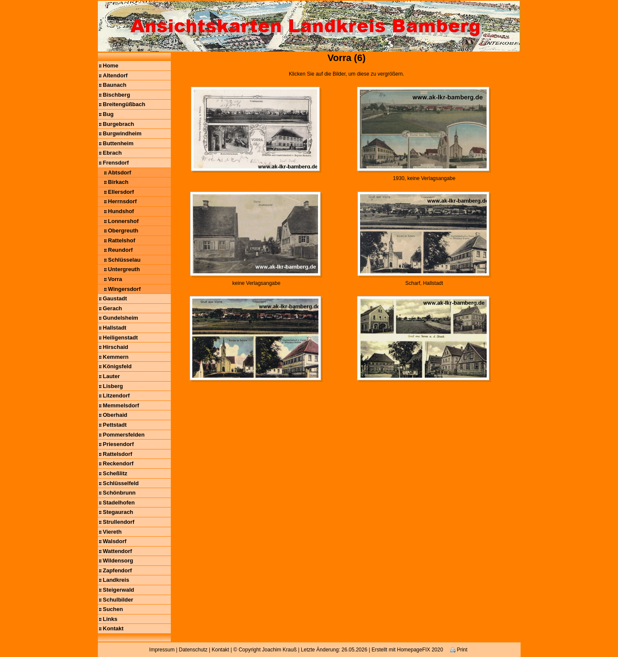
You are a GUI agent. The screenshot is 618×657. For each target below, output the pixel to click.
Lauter (111, 376)
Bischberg (116, 95)
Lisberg (113, 386)
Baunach (115, 85)
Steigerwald (118, 590)
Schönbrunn (119, 492)
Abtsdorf (119, 172)
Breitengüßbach (124, 104)
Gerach (112, 308)
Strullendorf (119, 522)
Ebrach (112, 153)
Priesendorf (118, 444)
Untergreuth (124, 269)
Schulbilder (118, 599)
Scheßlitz (115, 473)
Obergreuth (123, 230)
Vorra (115, 279)
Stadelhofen (119, 502)
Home (110, 65)
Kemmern (116, 357)
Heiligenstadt (120, 337)
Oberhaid (115, 415)
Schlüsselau (124, 260)
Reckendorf (118, 463)
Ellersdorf (121, 192)
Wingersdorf (124, 289)
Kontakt (113, 628)
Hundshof (121, 211)
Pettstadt (115, 425)
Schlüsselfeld (121, 483)
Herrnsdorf (122, 201)
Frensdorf (116, 162)
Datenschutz (193, 650)
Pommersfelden (124, 434)
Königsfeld (117, 366)
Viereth (112, 532)
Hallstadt (115, 327)
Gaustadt (115, 298)
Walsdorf (115, 541)
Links (110, 619)
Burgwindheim (122, 133)
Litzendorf (116, 395)
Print (458, 650)
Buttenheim (118, 143)
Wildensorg (118, 560)
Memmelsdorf (121, 405)
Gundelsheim (120, 318)
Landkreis (116, 580)
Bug (108, 114)
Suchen (113, 609)
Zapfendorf (117, 570)
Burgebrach (118, 124)
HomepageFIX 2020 (420, 650)
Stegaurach (118, 512)
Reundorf (120, 250)
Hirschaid (115, 347)
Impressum (162, 650)
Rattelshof (122, 240)
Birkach (118, 182)
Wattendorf (117, 551)
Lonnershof (123, 221)
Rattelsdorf (118, 454)
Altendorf (115, 75)
